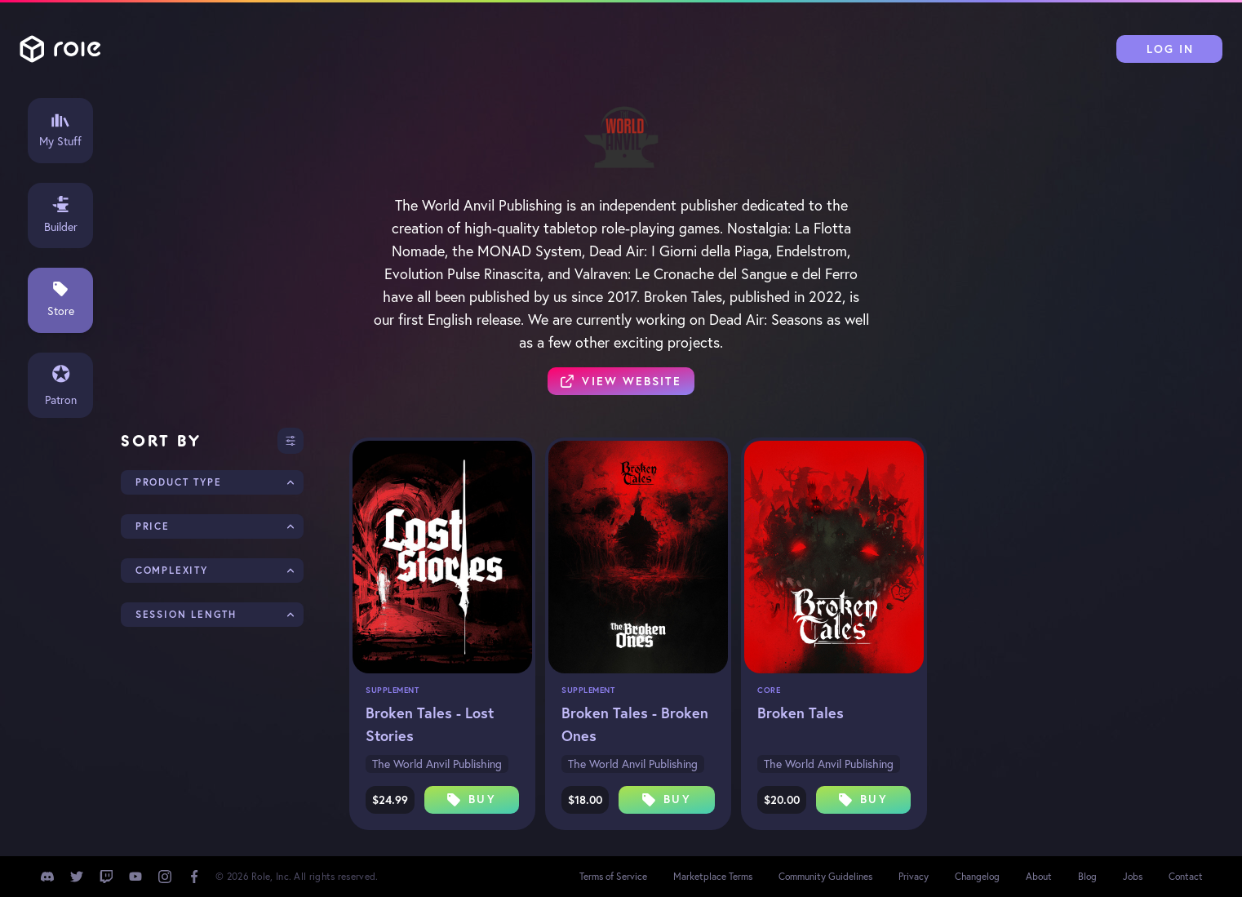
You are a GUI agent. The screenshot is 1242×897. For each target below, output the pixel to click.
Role (60, 49)
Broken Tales (800, 712)
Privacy (913, 876)
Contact (1186, 876)
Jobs (1132, 876)
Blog (1087, 876)
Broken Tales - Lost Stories (430, 724)
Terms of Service (613, 876)
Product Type (178, 482)
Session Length (186, 614)
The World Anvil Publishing (437, 764)
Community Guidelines (825, 876)
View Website (621, 381)
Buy (471, 799)
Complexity (171, 570)
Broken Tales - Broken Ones (634, 724)
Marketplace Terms (712, 876)
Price (152, 526)
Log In (1171, 49)
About (1039, 876)
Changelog (977, 876)
